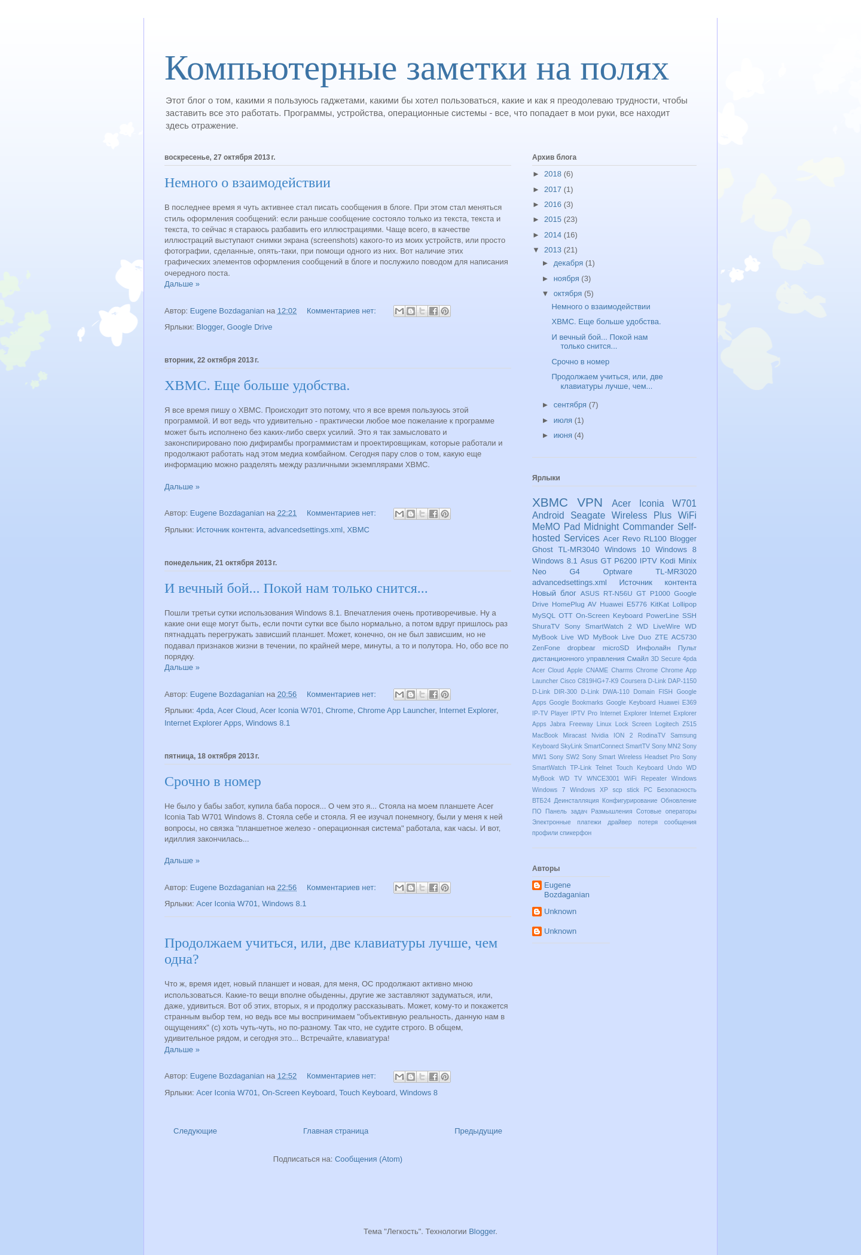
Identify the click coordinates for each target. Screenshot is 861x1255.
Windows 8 (418, 1092)
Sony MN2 (666, 746)
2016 (554, 204)
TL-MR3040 (579, 549)
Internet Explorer (467, 710)
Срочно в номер (212, 781)
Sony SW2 (564, 757)
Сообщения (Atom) (368, 1159)
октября (569, 293)
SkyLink (571, 746)
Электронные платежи (567, 822)
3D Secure (666, 659)
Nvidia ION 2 (612, 735)
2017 (554, 189)
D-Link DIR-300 (554, 692)
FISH (665, 692)
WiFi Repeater (645, 778)
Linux (604, 724)
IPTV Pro (584, 713)
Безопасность (677, 790)
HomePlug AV (574, 604)
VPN (590, 502)
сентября (571, 404)
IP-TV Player (550, 713)
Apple (575, 670)
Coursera (633, 681)
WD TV (570, 778)
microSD (616, 647)
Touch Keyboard (367, 1092)
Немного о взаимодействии (247, 182)
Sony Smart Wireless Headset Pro (630, 757)
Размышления (612, 811)
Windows (684, 778)
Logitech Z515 (676, 724)
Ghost (542, 549)
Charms (622, 670)
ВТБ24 (541, 800)
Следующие (195, 1130)
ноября (568, 278)
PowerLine (662, 615)
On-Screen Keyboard (298, 1092)
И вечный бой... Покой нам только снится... (296, 588)
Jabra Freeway (571, 724)
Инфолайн (654, 647)
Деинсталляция (576, 800)
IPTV (648, 560)
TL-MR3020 (676, 571)
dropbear (581, 647)
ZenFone (546, 647)
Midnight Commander (629, 527)
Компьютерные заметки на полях (416, 67)
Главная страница (335, 1130)
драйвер (619, 822)
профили (545, 833)
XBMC (358, 529)
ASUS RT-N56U (607, 593)
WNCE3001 (603, 778)
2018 (554, 173)
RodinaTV (651, 735)
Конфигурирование (629, 800)
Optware (618, 571)
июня (564, 435)
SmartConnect (604, 746)
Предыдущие (478, 1130)
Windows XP (589, 790)
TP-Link (581, 767)
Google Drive (250, 326)
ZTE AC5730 (676, 637)
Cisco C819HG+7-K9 (589, 681)
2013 (554, 249)
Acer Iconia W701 (291, 710)
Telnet (604, 767)
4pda (204, 710)
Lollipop (685, 604)
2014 (554, 234)
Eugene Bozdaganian (567, 890)
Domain (644, 692)
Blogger (209, 326)
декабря (569, 262)
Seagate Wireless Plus (620, 515)
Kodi (668, 560)
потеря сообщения (667, 822)
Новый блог (554, 593)
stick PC (639, 790)
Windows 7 (549, 790)
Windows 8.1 (268, 722)
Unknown (560, 911)
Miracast (575, 735)
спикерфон (575, 833)
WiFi (687, 515)
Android (548, 515)
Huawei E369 (677, 702)
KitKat (660, 604)
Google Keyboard (631, 702)
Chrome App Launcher (396, 710)
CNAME (597, 670)
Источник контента (230, 529)
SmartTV (637, 746)
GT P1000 (653, 593)
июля (564, 420)
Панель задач (566, 811)
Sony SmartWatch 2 (598, 626)
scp (617, 790)
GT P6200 (619, 560)
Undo (674, 767)
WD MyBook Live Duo (614, 637)
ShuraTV (546, 626)
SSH (689, 615)
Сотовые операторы (666, 811)
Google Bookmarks (576, 702)
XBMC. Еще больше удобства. (257, 385)
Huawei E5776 (623, 604)
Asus (589, 560)
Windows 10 (627, 549)
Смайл (638, 658)
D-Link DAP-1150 (672, 681)
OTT (565, 615)
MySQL (543, 615)
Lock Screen (633, 724)
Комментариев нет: (342, 310)
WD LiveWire (658, 626)
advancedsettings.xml (305, 529)
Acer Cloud (237, 710)
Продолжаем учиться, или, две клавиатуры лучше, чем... (606, 381)
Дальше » (182, 283)
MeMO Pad (556, 527)
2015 (554, 219)
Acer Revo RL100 (635, 538)
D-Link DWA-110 (605, 692)
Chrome (339, 710)
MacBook (545, 735)
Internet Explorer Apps (203, 722)
